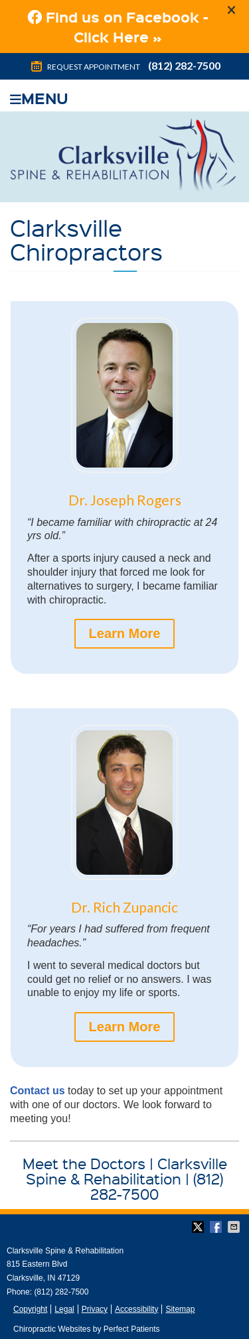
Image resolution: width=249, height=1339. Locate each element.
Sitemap (180, 1309)
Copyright (30, 1309)
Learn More (125, 633)
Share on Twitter (199, 1227)
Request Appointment (84, 67)
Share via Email (235, 1227)
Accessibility (136, 1309)
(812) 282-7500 (184, 65)
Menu (39, 96)
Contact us (37, 1090)
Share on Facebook (217, 1227)
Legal (64, 1309)
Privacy (95, 1309)
